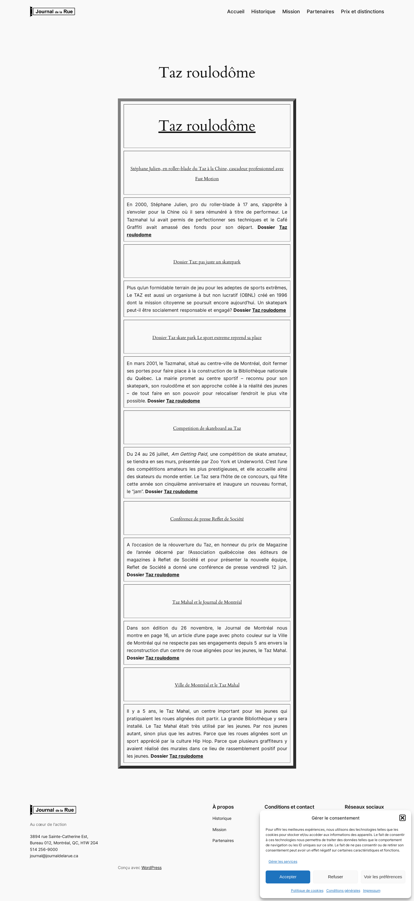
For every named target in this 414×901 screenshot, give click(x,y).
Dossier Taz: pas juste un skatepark (207, 262)
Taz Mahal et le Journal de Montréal (207, 602)
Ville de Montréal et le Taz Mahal (207, 685)
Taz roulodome (269, 310)
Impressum (371, 890)
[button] (402, 818)
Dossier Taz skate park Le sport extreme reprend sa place (207, 337)
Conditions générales (343, 890)
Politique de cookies (307, 890)
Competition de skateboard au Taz (207, 428)
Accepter (287, 876)
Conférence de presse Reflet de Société (207, 519)
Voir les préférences (383, 876)
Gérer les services (283, 861)
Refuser (335, 876)
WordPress (151, 867)
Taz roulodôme (207, 126)
